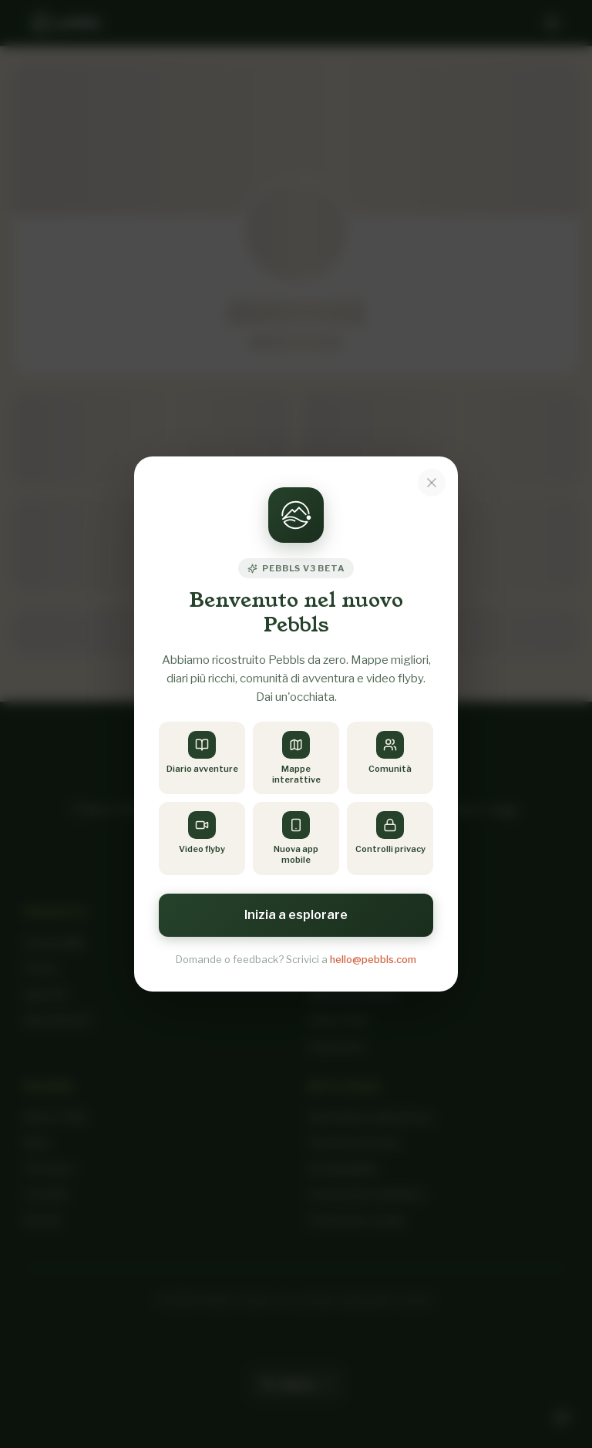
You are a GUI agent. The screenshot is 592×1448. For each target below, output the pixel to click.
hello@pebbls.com (373, 959)
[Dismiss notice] (432, 482)
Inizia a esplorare (296, 915)
